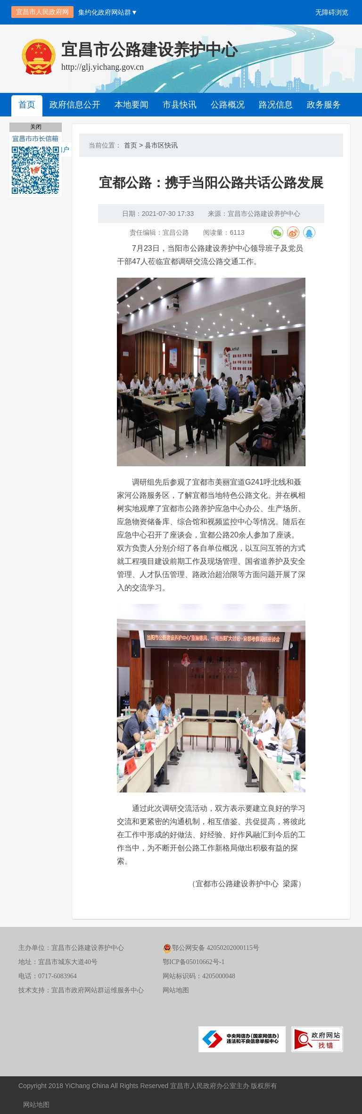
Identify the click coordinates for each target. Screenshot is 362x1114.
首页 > (133, 145)
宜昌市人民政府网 (42, 12)
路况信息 (276, 104)
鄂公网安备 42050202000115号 (211, 947)
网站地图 (176, 990)
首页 (26, 104)
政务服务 (324, 104)
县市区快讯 (161, 145)
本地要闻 (131, 104)
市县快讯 (180, 104)
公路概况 (228, 104)
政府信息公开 (74, 104)
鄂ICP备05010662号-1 (193, 961)
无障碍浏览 (331, 12)
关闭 (35, 127)
